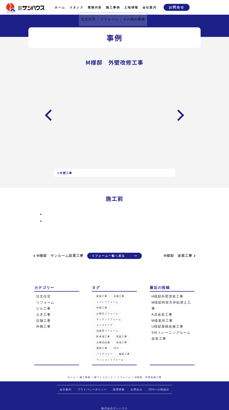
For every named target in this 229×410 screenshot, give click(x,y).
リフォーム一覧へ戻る (107, 258)
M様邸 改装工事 (178, 258)
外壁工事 (66, 173)
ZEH (116, 353)
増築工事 (121, 341)
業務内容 (95, 7)
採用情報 (119, 394)
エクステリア (104, 330)
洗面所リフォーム (107, 335)
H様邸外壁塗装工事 (168, 301)
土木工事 (43, 319)
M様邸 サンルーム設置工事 (56, 258)
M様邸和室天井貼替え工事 (171, 310)
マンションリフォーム (110, 364)
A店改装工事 (162, 319)
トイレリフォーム (107, 306)
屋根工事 (101, 353)
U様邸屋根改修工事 (168, 331)
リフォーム (45, 307)
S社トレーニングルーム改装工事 (171, 340)
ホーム (60, 7)
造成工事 (121, 347)
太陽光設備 (103, 347)
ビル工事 (43, 313)
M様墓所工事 (162, 325)
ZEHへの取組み (158, 394)
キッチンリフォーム (108, 324)
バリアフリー (104, 358)
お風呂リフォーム (107, 318)
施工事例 (113, 7)
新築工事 (101, 301)
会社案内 (150, 7)
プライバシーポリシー (92, 394)
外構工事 (43, 331)
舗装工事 (124, 358)
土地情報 (131, 7)
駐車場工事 (103, 341)
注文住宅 (43, 301)
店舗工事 (43, 325)
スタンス (76, 7)
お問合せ (176, 7)
